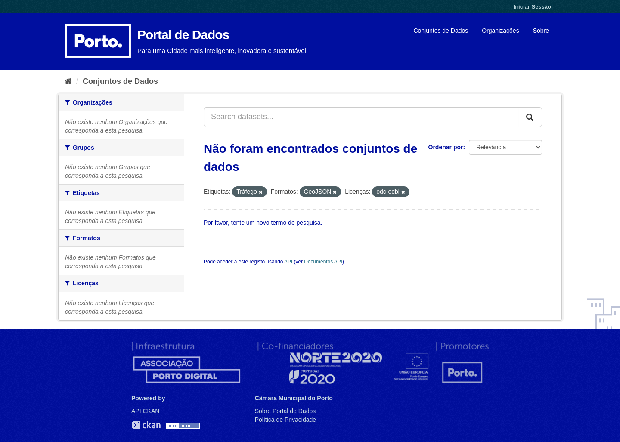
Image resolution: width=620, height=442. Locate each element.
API (288, 262)
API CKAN (145, 411)
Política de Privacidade (285, 419)
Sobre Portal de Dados (285, 411)
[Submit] (530, 117)
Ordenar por (445, 147)
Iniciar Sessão (532, 6)
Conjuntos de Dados (440, 30)
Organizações (500, 30)
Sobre (541, 30)
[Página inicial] (68, 81)
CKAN (146, 425)
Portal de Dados (183, 35)
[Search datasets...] (361, 117)
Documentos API (323, 262)
